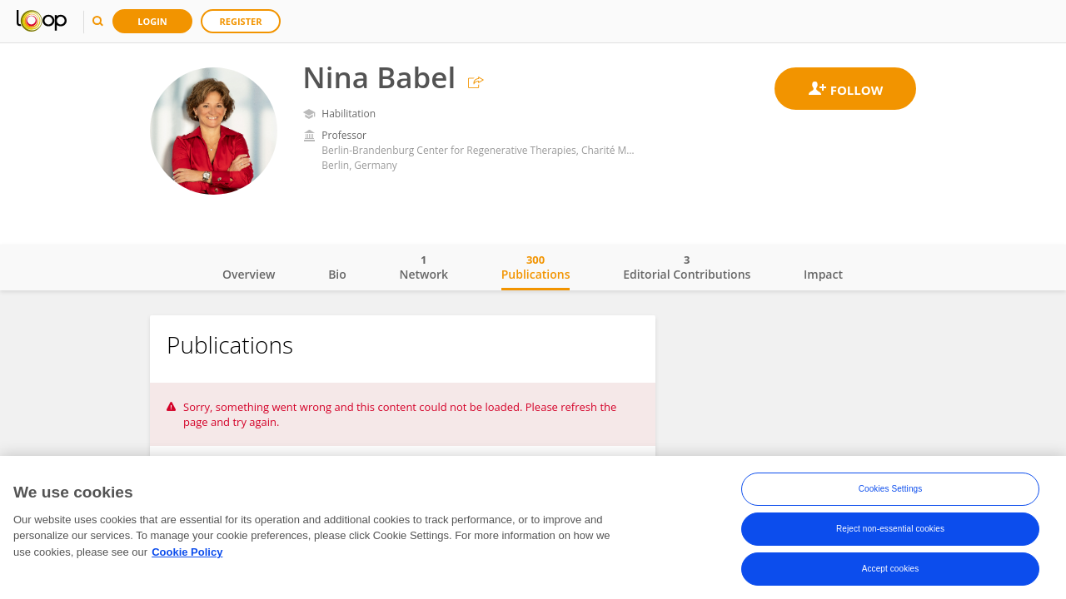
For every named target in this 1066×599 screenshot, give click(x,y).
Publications (535, 267)
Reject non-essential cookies (890, 530)
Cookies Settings (891, 490)
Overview (248, 274)
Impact (823, 274)
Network (423, 267)
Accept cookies (890, 570)
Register (241, 21)
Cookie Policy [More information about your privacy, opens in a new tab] (187, 553)
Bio (337, 274)
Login (152, 21)
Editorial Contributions (686, 267)
